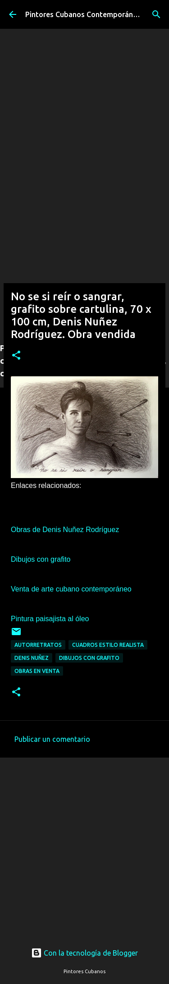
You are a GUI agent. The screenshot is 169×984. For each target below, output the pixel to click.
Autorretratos (38, 645)
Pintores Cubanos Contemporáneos (85, 14)
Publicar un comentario (52, 739)
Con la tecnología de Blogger (84, 953)
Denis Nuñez (31, 658)
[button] (16, 356)
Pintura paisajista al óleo (50, 619)
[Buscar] (156, 14)
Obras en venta (36, 671)
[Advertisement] (84, 249)
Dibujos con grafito (89, 658)
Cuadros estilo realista (108, 645)
